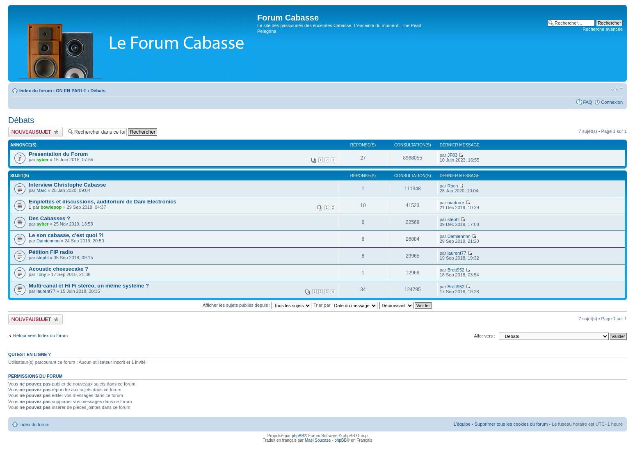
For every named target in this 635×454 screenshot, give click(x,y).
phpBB (298, 435)
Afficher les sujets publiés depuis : (257, 305)
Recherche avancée (602, 29)
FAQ (587, 102)
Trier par (345, 305)
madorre (456, 202)
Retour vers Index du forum (40, 335)
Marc (41, 190)
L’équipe (462, 424)
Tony (41, 274)
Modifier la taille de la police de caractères (617, 89)
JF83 (452, 155)
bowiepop (51, 207)
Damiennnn (48, 240)
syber (42, 159)
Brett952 (456, 269)
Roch (453, 185)
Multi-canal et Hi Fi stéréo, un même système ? (89, 286)
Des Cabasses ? (49, 218)
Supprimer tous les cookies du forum (511, 424)
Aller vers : (484, 335)
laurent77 (457, 253)
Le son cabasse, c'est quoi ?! (66, 235)
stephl (453, 219)
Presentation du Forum (58, 154)
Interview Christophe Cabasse (67, 185)
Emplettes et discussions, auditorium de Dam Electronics (102, 201)
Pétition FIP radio (51, 252)
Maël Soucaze (318, 440)
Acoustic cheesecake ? (58, 269)
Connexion (612, 102)
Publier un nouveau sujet (35, 132)
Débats (97, 90)
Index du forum (35, 90)
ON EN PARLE (71, 90)
